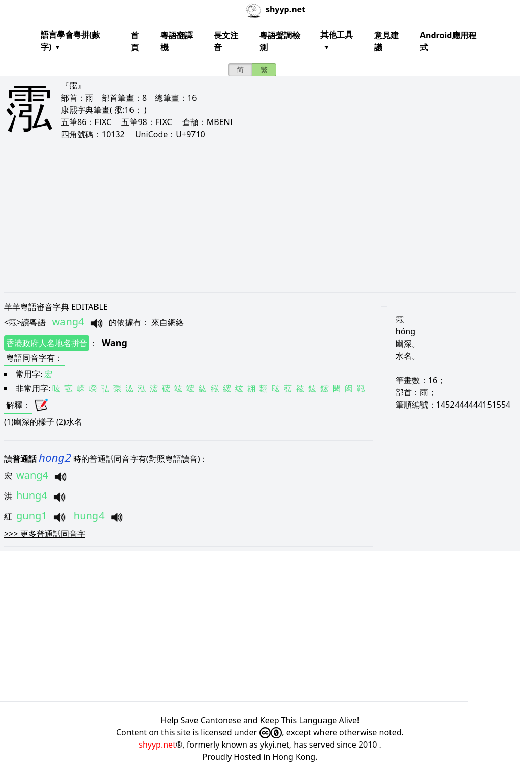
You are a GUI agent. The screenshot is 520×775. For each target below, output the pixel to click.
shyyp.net (157, 744)
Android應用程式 (448, 41)
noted (390, 732)
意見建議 (386, 41)
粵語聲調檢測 (279, 41)
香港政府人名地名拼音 (46, 343)
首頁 (135, 41)
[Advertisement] (260, 215)
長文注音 (226, 41)
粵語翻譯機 (176, 41)
